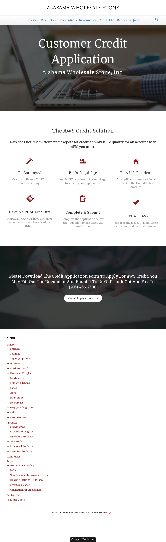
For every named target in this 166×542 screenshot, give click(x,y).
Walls (13, 437)
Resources (86, 20)
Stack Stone (16, 422)
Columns (15, 378)
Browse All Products (21, 471)
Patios (13, 412)
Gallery (30, 20)
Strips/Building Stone (22, 432)
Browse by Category (21, 456)
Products (47, 20)
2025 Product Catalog (22, 490)
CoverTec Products (21, 475)
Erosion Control (19, 393)
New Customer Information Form (29, 499)
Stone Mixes (68, 20)
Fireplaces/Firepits (20, 398)
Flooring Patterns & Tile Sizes (26, 504)
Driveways (16, 388)
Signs (13, 417)
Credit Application (20, 509)
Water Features (18, 442)
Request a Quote (129, 20)
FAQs (13, 495)
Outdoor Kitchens (20, 407)
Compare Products (83, 539)
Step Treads (16, 427)
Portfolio (15, 373)
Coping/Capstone (20, 383)
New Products (18, 466)
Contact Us (107, 20)
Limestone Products (21, 461)
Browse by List (18, 451)
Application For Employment (26, 514)
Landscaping (17, 402)
